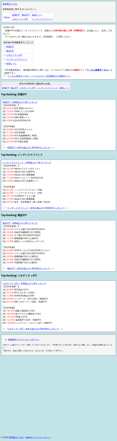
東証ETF (25, 14)
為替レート (37, 14)
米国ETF (16, 14)
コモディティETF (20, 19)
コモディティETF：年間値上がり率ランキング (24, 283)
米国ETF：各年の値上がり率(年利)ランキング (28, 147)
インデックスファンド (42, 19)
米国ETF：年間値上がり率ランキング (20, 102)
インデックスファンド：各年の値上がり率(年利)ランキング (35, 207)
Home (7, 17)
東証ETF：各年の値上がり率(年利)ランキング (28, 268)
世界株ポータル (10, 4)
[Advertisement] (58, 376)
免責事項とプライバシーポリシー (24, 339)
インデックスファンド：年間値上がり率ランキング (27, 162)
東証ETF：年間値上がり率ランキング (20, 223)
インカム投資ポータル (97, 69)
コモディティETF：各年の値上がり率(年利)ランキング (32, 328)
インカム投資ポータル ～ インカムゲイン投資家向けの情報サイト (39, 76)
